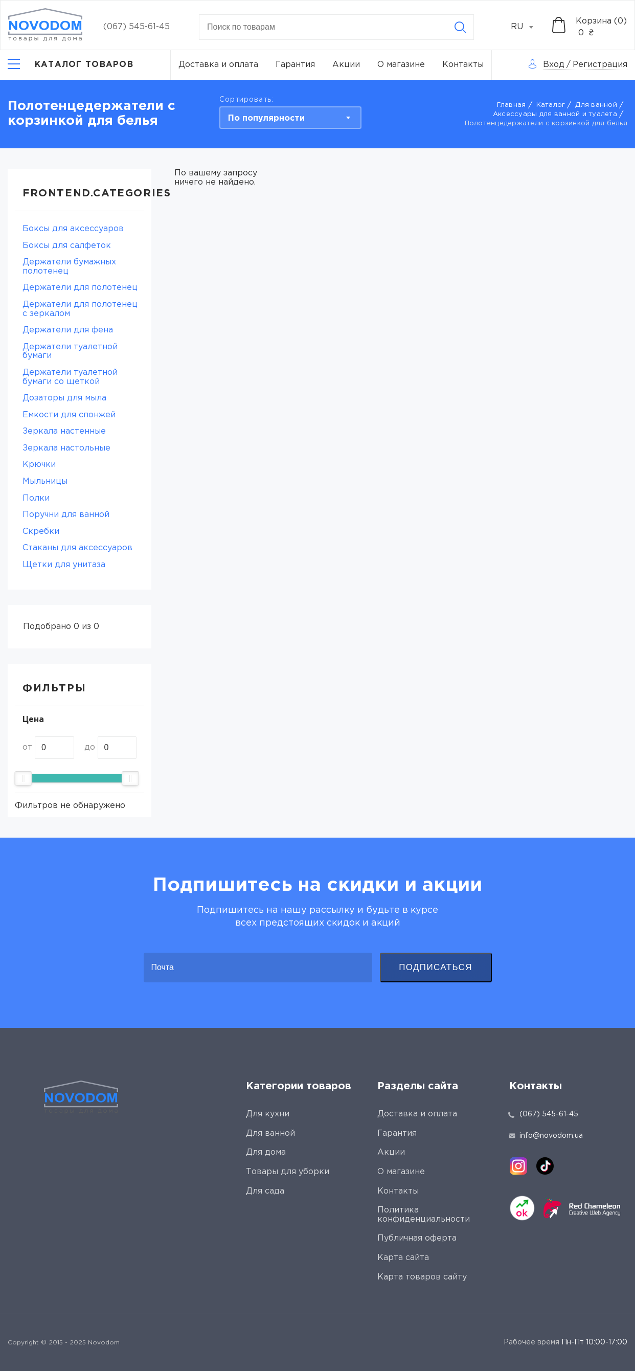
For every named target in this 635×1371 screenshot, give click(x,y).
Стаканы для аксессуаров (77, 548)
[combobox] (528, 27)
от (27, 747)
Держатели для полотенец (80, 287)
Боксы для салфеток (66, 246)
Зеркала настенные (64, 431)
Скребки (40, 531)
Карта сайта (403, 1258)
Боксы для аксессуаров (73, 229)
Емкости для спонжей (69, 415)
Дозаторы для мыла (64, 398)
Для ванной (596, 105)
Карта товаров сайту (422, 1277)
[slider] (23, 778)
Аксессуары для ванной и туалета (555, 114)
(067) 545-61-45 (136, 27)
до (89, 747)
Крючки (39, 464)
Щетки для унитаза (63, 565)
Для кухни (267, 1114)
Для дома (266, 1152)
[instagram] (518, 1166)
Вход (553, 65)
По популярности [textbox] (266, 118)
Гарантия (295, 65)
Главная (511, 105)
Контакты (463, 65)
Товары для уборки (287, 1172)
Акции (346, 65)
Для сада (265, 1191)
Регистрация (600, 65)
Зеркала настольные (66, 448)
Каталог (550, 105)
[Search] (460, 27)
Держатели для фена (67, 330)
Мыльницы (44, 481)
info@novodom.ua (546, 1136)
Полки (36, 498)
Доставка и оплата (218, 65)
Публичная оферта (417, 1238)
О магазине (401, 65)
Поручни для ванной (65, 515)
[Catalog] (70, 65)
